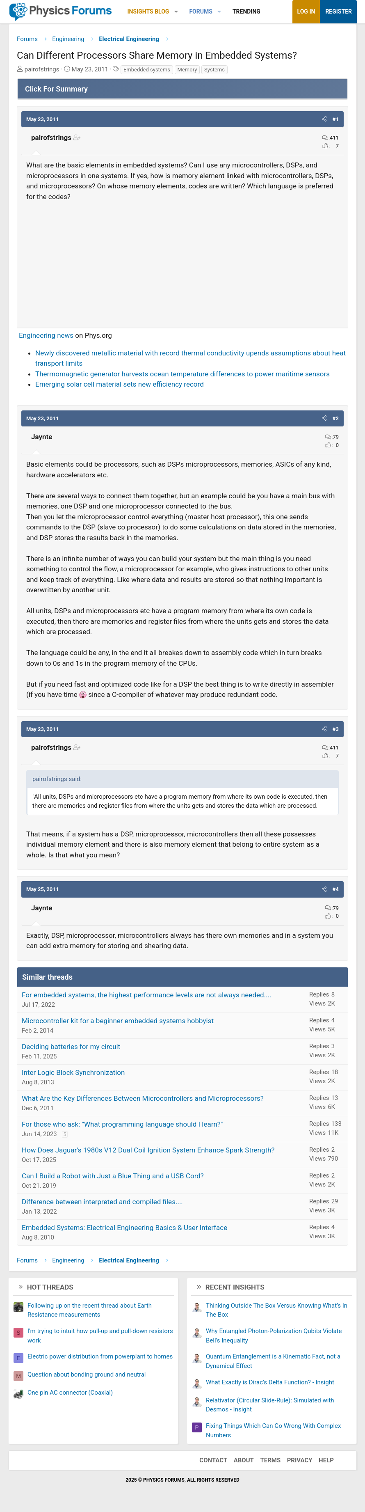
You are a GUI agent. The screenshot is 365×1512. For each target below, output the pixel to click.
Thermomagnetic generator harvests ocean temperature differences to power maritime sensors (182, 374)
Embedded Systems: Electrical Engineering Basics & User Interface (124, 1227)
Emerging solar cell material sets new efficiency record (119, 384)
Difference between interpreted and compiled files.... (102, 1202)
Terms (270, 1460)
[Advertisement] (182, 261)
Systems (214, 69)
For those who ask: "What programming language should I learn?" (122, 1124)
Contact (213, 1460)
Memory (187, 69)
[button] (176, 11)
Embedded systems (146, 69)
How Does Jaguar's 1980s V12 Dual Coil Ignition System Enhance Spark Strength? (148, 1150)
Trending (246, 11)
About (244, 1460)
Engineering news (46, 335)
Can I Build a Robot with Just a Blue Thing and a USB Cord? (113, 1176)
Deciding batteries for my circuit (71, 1046)
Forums (200, 11)
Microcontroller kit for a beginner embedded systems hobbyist (118, 1021)
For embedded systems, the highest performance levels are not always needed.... (146, 995)
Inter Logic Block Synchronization (73, 1072)
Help (326, 1460)
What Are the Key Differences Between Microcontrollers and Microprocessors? (143, 1098)
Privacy (300, 1460)
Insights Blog (148, 11)
